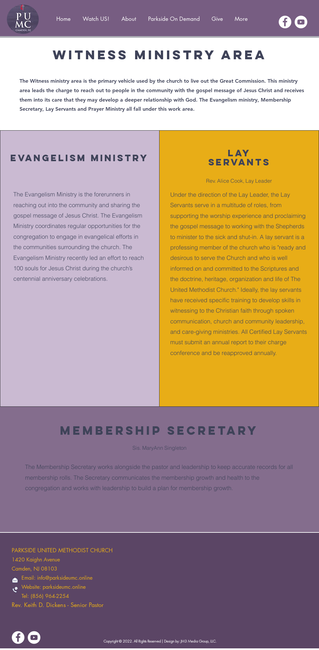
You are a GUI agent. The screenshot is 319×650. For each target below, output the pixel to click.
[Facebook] (285, 22)
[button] (128, 16)
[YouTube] (301, 22)
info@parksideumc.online (64, 577)
